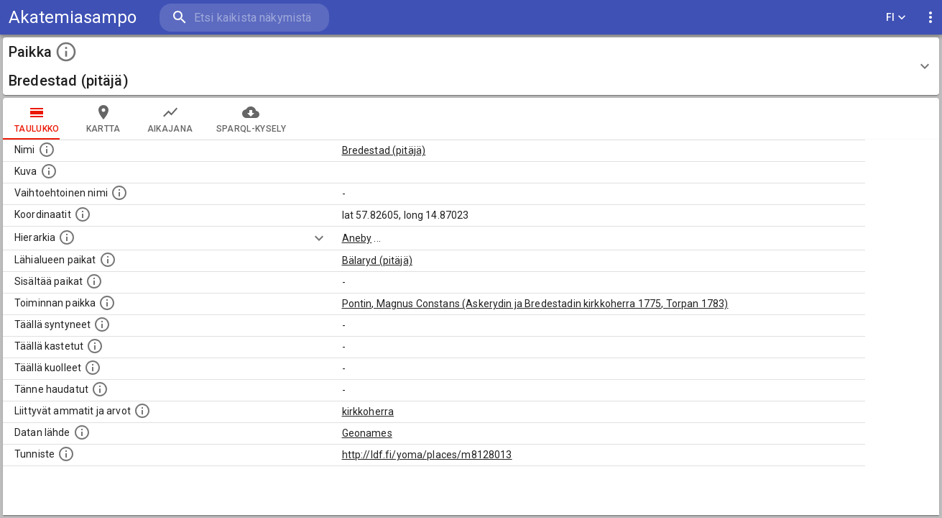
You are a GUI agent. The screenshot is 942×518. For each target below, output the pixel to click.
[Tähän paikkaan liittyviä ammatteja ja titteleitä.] (142, 410)
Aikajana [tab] (170, 119)
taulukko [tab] (37, 119)
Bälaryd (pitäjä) (377, 260)
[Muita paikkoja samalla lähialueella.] (107, 259)
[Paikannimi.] (46, 149)
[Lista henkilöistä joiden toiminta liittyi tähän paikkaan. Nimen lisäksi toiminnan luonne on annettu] (107, 302)
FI (896, 17)
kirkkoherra (368, 411)
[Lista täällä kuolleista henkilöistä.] (92, 367)
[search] (244, 18)
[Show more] (319, 238)
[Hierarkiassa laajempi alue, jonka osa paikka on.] (66, 237)
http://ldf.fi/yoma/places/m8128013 (427, 454)
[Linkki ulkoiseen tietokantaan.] (81, 432)
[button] (471, 66)
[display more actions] (930, 18)
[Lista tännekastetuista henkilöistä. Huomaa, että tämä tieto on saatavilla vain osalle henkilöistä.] (99, 389)
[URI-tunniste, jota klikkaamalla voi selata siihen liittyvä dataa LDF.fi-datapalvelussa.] (66, 453)
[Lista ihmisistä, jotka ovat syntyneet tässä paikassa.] (102, 324)
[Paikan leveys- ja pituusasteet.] (82, 214)
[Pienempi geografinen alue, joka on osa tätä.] (94, 281)
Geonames (367, 433)
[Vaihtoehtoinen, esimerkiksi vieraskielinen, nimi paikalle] (119, 192)
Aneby (357, 238)
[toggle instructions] (66, 51)
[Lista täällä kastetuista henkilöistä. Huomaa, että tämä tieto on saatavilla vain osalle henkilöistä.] (94, 346)
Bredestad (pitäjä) (384, 150)
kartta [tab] (103, 119)
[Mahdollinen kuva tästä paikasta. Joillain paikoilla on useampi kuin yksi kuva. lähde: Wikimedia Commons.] (48, 171)
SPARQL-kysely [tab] (251, 119)
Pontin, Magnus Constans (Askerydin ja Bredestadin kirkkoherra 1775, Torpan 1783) (535, 303)
